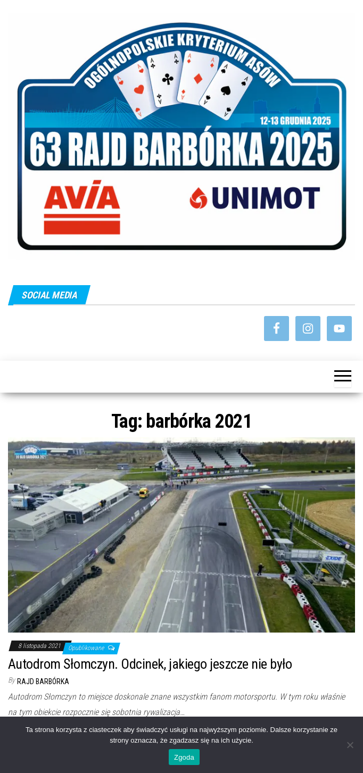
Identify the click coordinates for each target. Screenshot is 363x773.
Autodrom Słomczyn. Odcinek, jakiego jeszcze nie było (150, 664)
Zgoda (184, 757)
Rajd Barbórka (43, 681)
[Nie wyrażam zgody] (349, 744)
